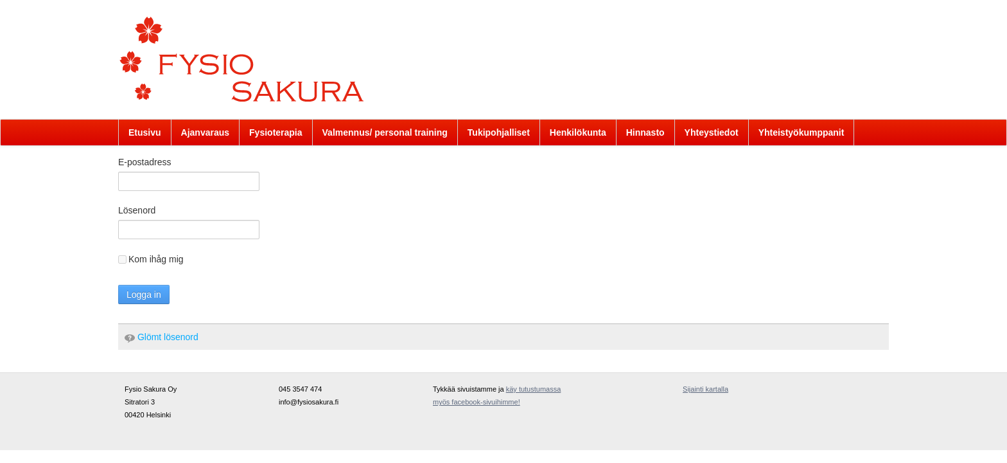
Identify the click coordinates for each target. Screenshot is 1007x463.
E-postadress (144, 162)
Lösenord (136, 210)
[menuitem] (144, 132)
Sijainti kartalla (705, 389)
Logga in (144, 294)
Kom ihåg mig (151, 259)
